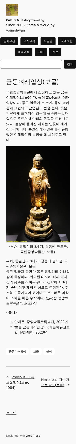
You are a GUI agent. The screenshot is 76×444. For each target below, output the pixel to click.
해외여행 (23, 51)
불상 (49, 351)
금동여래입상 (17, 351)
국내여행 (66, 41)
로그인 (11, 413)
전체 (41, 51)
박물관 (48, 41)
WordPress (33, 435)
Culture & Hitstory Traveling (25, 20)
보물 (36, 351)
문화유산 (9, 41)
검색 (70, 64)
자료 (55, 51)
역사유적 (29, 41)
